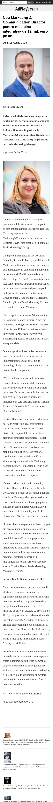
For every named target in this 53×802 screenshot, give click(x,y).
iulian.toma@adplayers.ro (18, 701)
